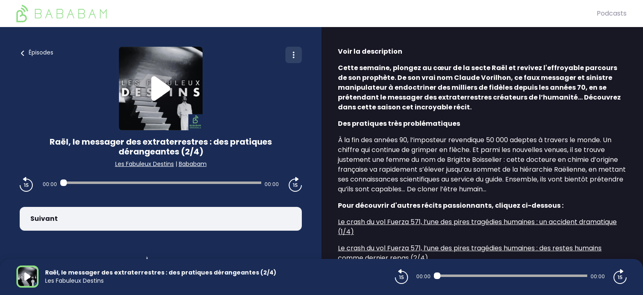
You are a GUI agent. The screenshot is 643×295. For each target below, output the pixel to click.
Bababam (193, 164)
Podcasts (612, 13)
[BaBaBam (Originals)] (306, 13)
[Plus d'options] (293, 55)
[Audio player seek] (160, 183)
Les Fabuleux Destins (144, 164)
